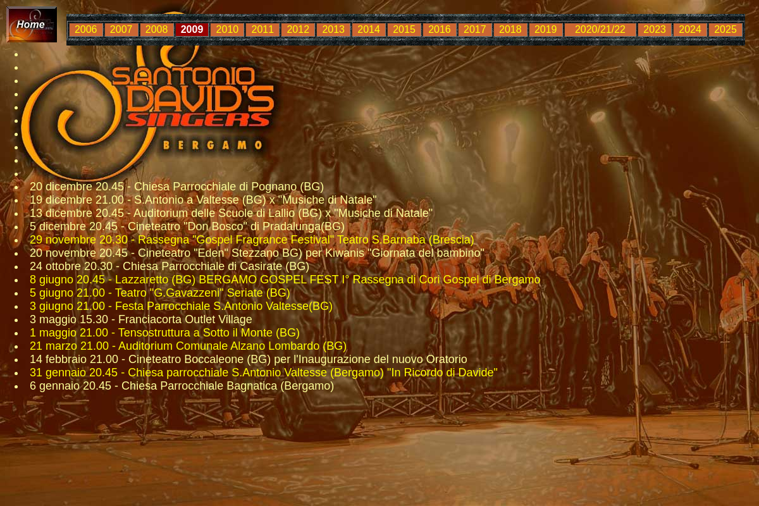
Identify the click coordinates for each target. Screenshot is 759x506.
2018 (510, 29)
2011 (263, 29)
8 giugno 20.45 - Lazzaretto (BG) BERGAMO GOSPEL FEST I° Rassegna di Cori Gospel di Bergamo (285, 279)
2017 (475, 29)
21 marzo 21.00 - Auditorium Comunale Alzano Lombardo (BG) (188, 346)
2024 (690, 29)
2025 (725, 29)
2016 (439, 29)
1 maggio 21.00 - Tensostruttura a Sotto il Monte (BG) (165, 332)
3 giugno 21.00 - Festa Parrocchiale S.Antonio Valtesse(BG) (181, 306)
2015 (404, 29)
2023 (654, 29)
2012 (298, 29)
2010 (227, 29)
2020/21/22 (600, 29)
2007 (121, 29)
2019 (545, 29)
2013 (333, 29)
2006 (86, 29)
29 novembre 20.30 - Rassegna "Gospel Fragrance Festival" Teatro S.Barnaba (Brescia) (252, 239)
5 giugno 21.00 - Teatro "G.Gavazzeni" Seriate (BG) (160, 293)
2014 (368, 29)
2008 (156, 29)
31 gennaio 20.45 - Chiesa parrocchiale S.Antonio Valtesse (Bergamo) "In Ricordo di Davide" (264, 372)
